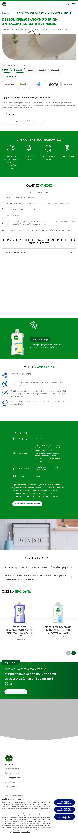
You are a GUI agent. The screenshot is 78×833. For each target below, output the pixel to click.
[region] (39, 814)
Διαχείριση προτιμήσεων (64, 817)
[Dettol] (6, 4)
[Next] (73, 653)
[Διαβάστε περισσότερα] (15, 691)
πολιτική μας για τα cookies (21, 832)
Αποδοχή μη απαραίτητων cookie (64, 802)
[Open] (68, 4)
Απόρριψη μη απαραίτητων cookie (64, 809)
